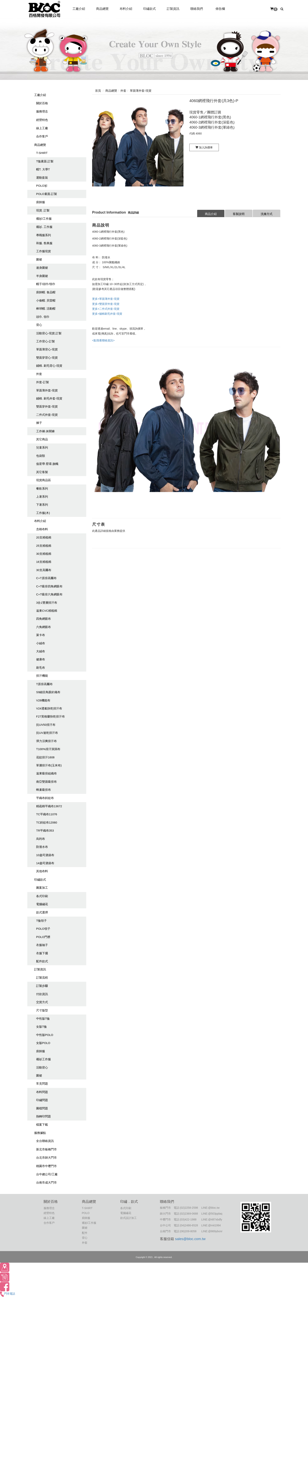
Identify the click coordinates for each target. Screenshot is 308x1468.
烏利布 (40, 838)
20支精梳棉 (43, 537)
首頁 (98, 90)
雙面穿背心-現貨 (47, 357)
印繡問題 (42, 1100)
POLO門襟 (43, 937)
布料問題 (42, 1092)
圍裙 (39, 259)
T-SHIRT (42, 152)
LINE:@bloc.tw (210, 1207)
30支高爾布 (43, 570)
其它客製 (42, 472)
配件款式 (42, 961)
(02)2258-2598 (189, 1207)
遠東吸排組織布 (46, 773)
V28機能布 (43, 700)
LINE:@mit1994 (211, 1225)
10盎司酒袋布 (45, 855)
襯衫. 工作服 (44, 227)
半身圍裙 (42, 276)
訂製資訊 (40, 969)
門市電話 (7, 1293)
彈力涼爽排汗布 (46, 741)
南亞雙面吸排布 (46, 781)
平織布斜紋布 (45, 798)
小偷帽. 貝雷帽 (45, 300)
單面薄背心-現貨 (47, 349)
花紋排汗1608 (45, 757)
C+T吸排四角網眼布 (49, 586)
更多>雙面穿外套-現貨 (105, 303)
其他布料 (42, 871)
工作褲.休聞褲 (45, 431)
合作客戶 (42, 136)
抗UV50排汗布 (45, 724)
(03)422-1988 (188, 1219)
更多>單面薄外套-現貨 (105, 298)
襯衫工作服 (43, 1059)
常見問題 (42, 1083)
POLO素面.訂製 (46, 194)
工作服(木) (43, 513)
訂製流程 (42, 977)
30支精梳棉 (43, 553)
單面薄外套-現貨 (47, 390)
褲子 (39, 422)
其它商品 (42, 439)
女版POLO (43, 1043)
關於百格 (42, 103)
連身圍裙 (42, 267)
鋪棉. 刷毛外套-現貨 (49, 398)
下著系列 (42, 504)
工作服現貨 (43, 251)
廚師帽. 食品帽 (45, 292)
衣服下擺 (42, 953)
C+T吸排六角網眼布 (49, 594)
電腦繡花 (42, 904)
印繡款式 (40, 879)
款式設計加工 (128, 1217)
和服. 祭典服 (44, 243)
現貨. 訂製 (43, 210)
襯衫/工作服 (44, 218)
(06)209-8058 (188, 1231)
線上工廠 (42, 128)
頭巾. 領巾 (43, 316)
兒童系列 (42, 447)
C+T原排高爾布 (46, 578)
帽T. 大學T (43, 169)
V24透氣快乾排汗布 (49, 708)
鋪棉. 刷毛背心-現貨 (49, 365)
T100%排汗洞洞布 (48, 749)
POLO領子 (43, 928)
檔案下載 (42, 1124)
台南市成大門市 (46, 1182)
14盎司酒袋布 (45, 863)
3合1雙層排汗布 (46, 602)
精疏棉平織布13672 (49, 806)
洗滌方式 (266, 214)
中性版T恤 (43, 1018)
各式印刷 (42, 896)
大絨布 (40, 651)
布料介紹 (40, 521)
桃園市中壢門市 (46, 1166)
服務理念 (42, 111)
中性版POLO (44, 1035)
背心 (39, 324)
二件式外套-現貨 (47, 414)
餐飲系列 (42, 488)
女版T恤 (41, 1026)
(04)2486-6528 (189, 1225)
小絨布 (40, 643)
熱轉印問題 (43, 1116)
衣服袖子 (42, 945)
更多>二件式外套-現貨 (105, 308)
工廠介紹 (40, 95)
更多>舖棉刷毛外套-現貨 (107, 313)
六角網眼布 (43, 627)
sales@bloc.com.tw (190, 1239)
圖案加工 (42, 887)
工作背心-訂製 (45, 341)
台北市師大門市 (46, 1157)
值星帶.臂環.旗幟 (47, 463)
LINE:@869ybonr (212, 1231)
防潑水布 (42, 846)
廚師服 (40, 202)
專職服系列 (43, 235)
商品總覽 (40, 144)
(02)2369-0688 (189, 1213)
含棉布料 (42, 529)
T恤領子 (41, 920)
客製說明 (239, 214)
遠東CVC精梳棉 (46, 610)
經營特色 (42, 120)
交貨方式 (42, 1002)
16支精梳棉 (43, 561)
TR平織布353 (45, 830)
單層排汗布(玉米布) (49, 765)
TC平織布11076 (46, 814)
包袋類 (40, 455)
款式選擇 (42, 912)
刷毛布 (40, 667)
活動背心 (42, 1067)
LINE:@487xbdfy (211, 1219)
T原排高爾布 (44, 684)
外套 (39, 374)
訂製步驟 (42, 985)
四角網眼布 (43, 618)
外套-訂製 (42, 382)
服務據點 (40, 1132)
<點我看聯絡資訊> (103, 340)
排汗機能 (42, 675)
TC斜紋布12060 (46, 822)
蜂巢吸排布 (43, 789)
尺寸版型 (42, 1010)
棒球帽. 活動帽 (45, 308)
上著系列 (42, 496)
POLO (86, 1213)
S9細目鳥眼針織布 (48, 692)
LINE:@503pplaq (211, 1213)
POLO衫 (41, 185)
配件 (84, 1232)
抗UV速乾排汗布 (47, 732)
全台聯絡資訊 (45, 1141)
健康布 (40, 659)
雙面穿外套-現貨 (47, 406)
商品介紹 (211, 214)
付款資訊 (42, 994)
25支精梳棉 (43, 545)
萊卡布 (40, 635)
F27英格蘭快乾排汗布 (50, 716)
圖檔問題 (42, 1108)
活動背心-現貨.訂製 (48, 333)
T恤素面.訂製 (44, 161)
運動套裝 (42, 177)
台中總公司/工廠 (47, 1174)
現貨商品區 (43, 480)
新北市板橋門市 (46, 1149)
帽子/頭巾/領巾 (45, 284)
